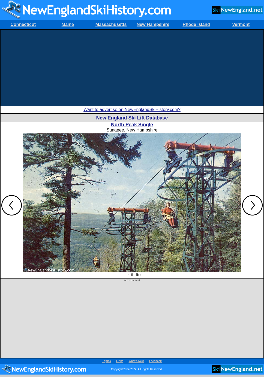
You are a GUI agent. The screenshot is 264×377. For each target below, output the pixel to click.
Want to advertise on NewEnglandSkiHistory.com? (132, 109)
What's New (136, 361)
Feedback (155, 361)
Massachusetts (111, 24)
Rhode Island (196, 24)
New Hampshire (153, 24)
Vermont (241, 24)
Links (119, 361)
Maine (68, 24)
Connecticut (23, 24)
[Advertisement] (132, 68)
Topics (106, 361)
